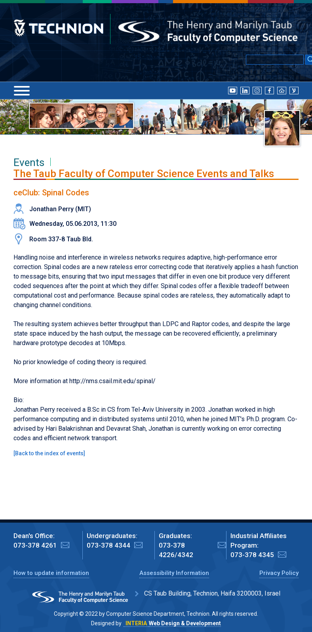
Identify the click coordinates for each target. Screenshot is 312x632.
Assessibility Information (174, 573)
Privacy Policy (279, 573)
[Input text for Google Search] (275, 60)
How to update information (51, 573)
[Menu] (21, 90)
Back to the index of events (49, 453)
